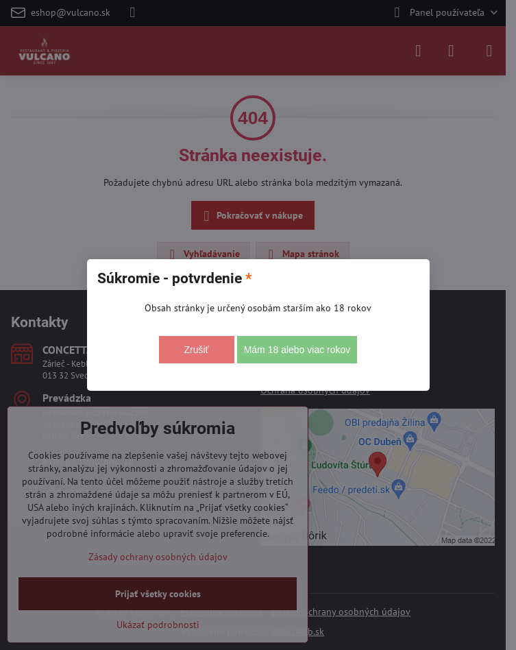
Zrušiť (196, 349)
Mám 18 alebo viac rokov (297, 349)
